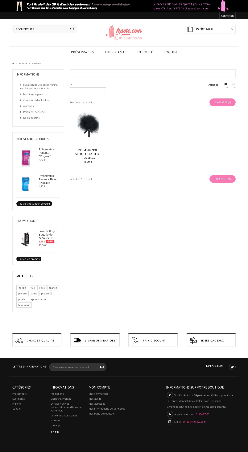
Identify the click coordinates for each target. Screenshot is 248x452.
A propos (28, 105)
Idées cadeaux (207, 339)
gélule (22, 287)
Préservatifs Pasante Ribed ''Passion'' (48, 178)
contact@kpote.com (194, 420)
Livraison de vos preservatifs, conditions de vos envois (39, 85)
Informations (27, 73)
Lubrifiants (116, 51)
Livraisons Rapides (94, 339)
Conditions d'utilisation (36, 99)
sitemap (55, 424)
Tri (71, 83)
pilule (21, 298)
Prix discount (148, 339)
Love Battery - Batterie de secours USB (47, 233)
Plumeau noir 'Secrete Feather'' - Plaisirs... (88, 153)
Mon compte (99, 386)
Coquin (170, 51)
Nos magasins (31, 117)
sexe (42, 287)
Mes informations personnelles (107, 407)
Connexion (227, 15)
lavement (24, 304)
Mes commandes (99, 392)
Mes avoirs (95, 397)
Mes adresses (97, 402)
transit (53, 287)
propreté (46, 292)
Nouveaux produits (32, 138)
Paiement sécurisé (34, 111)
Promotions (26, 220)
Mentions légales (33, 93)
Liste (233, 84)
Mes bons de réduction (102, 412)
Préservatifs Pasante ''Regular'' (46, 152)
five (33, 287)
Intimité (145, 51)
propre (22, 292)
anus (34, 292)
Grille (226, 84)
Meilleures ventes (61, 397)
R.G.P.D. (55, 431)
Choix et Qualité (34, 339)
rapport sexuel (38, 298)
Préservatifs (82, 51)
